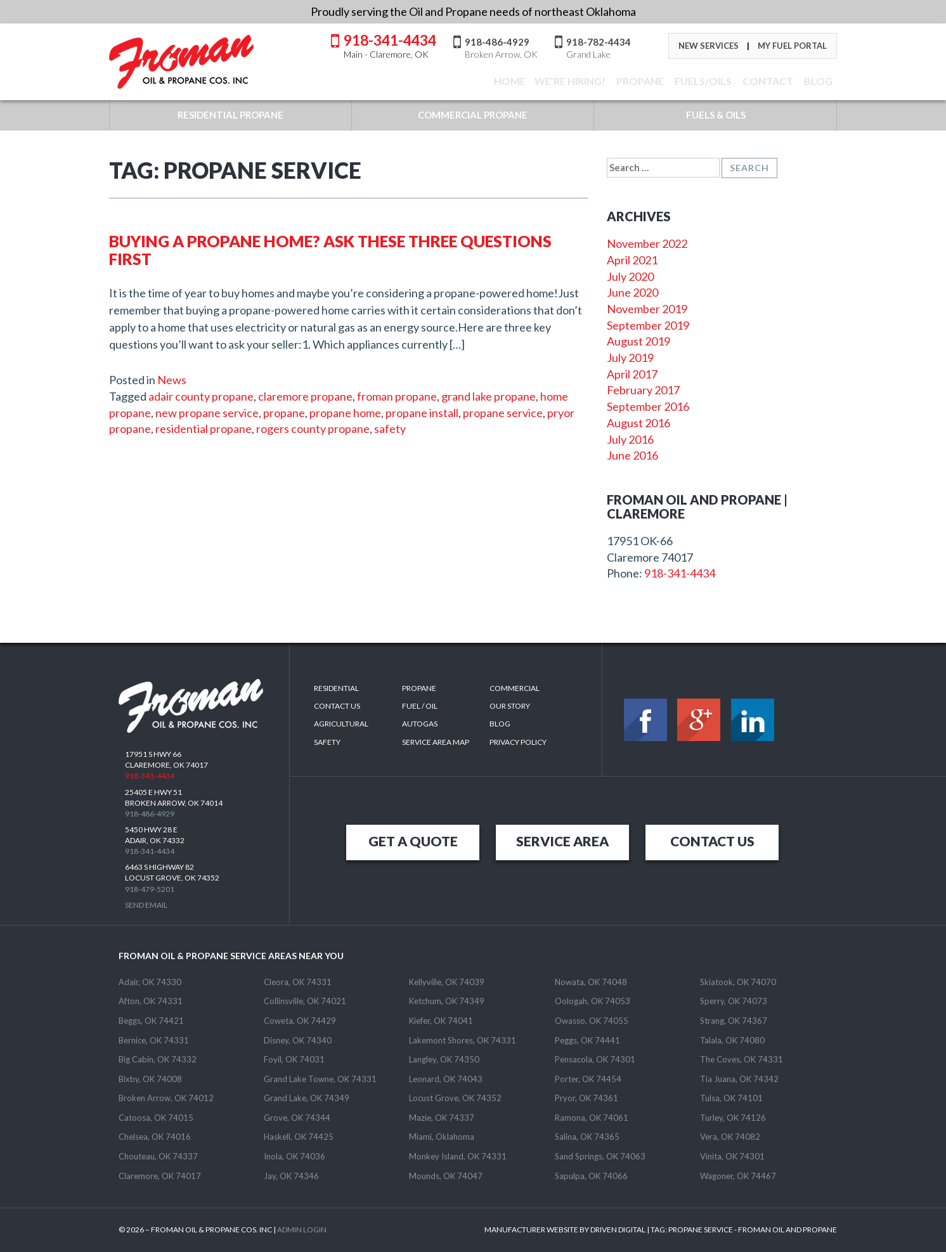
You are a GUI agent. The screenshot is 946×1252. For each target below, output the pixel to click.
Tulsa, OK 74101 (731, 1098)
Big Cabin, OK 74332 (158, 1059)
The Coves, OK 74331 (741, 1059)
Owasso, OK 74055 (591, 1021)
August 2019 (638, 341)
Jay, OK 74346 (291, 1176)
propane (284, 413)
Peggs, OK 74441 (587, 1040)
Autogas (419, 723)
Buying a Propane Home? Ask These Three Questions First (330, 249)
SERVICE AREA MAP (435, 742)
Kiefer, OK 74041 (441, 1021)
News (171, 380)
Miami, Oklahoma (441, 1137)
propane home (345, 413)
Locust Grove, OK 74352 (455, 1098)
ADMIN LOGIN (302, 1229)
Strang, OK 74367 (733, 1021)
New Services (708, 46)
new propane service (207, 413)
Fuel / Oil (419, 706)
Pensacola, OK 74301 (595, 1059)
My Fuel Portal (792, 46)
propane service (503, 413)
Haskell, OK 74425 (299, 1137)
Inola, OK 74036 (294, 1156)
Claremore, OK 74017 (160, 1176)
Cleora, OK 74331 (298, 982)
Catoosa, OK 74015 (156, 1118)
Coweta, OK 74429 (300, 1021)
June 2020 (632, 292)
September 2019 (648, 325)
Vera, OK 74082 (730, 1137)
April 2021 (632, 260)
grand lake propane (488, 396)
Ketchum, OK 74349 (446, 1001)
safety (390, 429)
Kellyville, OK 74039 (446, 982)
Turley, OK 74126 (733, 1118)
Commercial (514, 688)
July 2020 (630, 276)
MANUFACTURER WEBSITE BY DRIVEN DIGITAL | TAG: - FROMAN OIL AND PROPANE (660, 1229)
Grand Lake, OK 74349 (306, 1098)
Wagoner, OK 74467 (738, 1176)
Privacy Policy (518, 742)
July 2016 (630, 439)
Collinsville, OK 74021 (305, 1001)
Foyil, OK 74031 (294, 1059)
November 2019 (647, 309)
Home (509, 81)
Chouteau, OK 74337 (158, 1156)
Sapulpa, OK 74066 (591, 1176)
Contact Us (337, 706)
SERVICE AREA (562, 841)
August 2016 (638, 423)
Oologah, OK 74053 (592, 1001)
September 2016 (648, 406)
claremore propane (305, 396)
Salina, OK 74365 (587, 1137)
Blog (499, 723)
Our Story (509, 706)
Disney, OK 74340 (298, 1040)
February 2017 (643, 390)
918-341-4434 (390, 45)
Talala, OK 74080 (732, 1040)
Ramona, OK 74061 (591, 1118)
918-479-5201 (149, 889)
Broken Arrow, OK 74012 (166, 1098)
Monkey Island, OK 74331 (458, 1156)
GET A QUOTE (413, 841)
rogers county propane (313, 429)
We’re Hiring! (570, 81)
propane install (422, 413)
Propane (639, 81)
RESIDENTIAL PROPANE (230, 114)
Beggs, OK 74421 (151, 1021)
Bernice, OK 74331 (154, 1040)
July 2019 (630, 358)
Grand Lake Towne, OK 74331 (320, 1079)
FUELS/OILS (702, 81)
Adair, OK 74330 (150, 982)
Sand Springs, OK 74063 (600, 1156)
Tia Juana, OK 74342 (739, 1079)
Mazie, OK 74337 (441, 1118)
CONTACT (767, 81)
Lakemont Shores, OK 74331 (462, 1040)
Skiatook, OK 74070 (738, 982)
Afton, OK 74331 (151, 1001)
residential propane (203, 429)
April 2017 (632, 374)
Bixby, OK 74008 (150, 1079)
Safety (327, 742)
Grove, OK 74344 (297, 1118)
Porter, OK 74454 (588, 1079)
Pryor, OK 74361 (586, 1098)
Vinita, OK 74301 (732, 1156)
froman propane (397, 396)
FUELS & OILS (716, 114)
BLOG (817, 81)
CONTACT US (712, 841)
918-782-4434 (598, 47)
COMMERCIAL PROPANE (473, 114)
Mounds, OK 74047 (446, 1176)
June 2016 (632, 455)
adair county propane (201, 396)
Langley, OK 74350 (444, 1059)
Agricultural (341, 723)
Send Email (146, 905)
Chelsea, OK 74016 (155, 1137)
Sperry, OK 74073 (733, 1001)
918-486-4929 (501, 47)
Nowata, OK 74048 (591, 982)
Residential (336, 688)
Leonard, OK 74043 (446, 1079)
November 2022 (647, 243)
